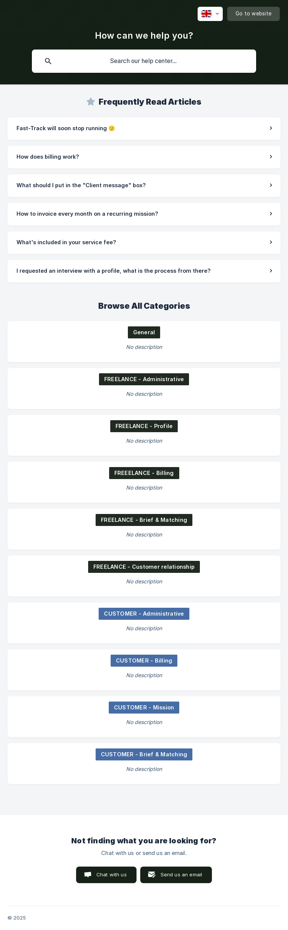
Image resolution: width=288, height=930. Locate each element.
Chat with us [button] (111, 874)
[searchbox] (144, 61)
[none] (210, 14)
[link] (144, 128)
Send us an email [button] (181, 874)
